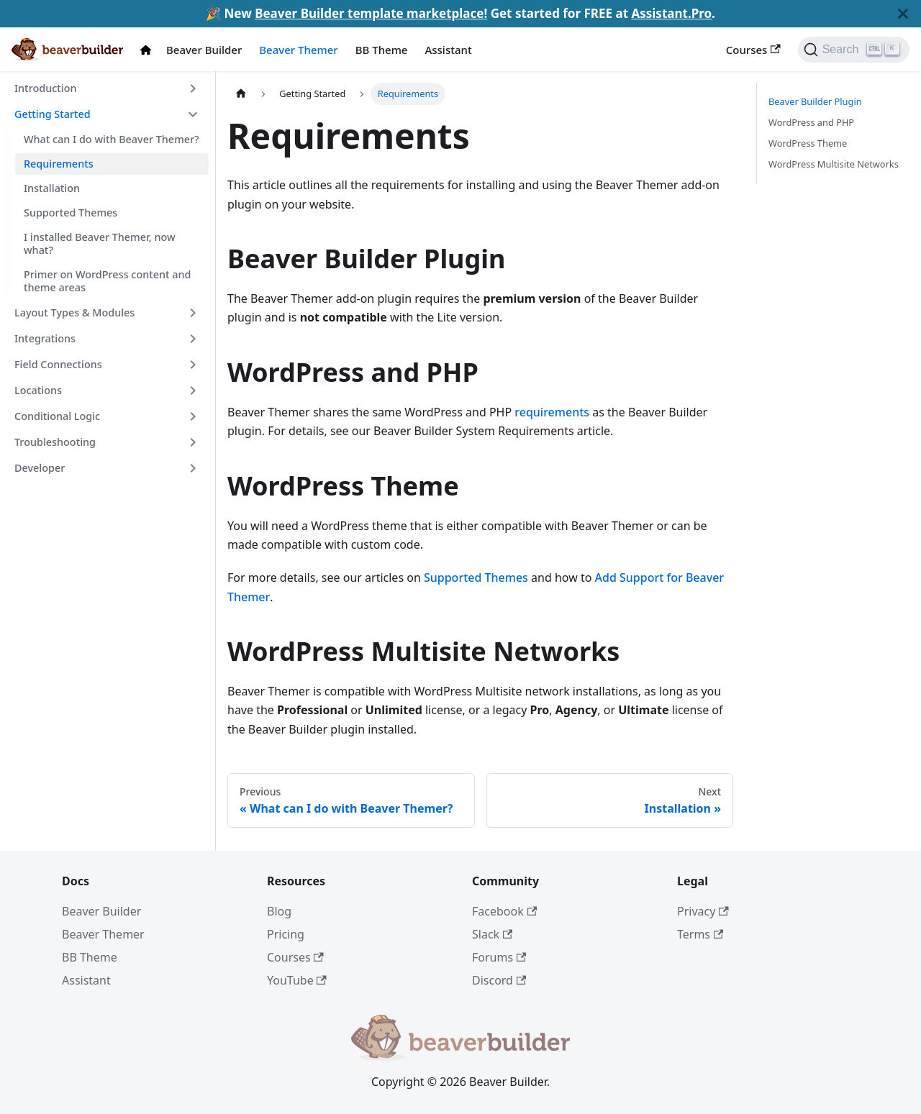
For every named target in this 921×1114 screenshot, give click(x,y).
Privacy (703, 911)
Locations (38, 390)
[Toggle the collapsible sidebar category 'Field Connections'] (193, 364)
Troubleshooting (55, 442)
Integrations (45, 338)
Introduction (45, 88)
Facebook (504, 911)
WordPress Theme (807, 143)
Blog (279, 911)
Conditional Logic (57, 416)
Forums (499, 957)
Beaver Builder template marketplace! (371, 13)
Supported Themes (70, 212)
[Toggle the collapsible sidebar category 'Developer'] (193, 468)
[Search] (853, 50)
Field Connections (58, 364)
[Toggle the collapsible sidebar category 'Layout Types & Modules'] (193, 312)
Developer (39, 468)
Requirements (59, 163)
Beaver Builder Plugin (815, 101)
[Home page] (241, 94)
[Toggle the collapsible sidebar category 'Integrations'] (193, 338)
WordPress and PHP (811, 122)
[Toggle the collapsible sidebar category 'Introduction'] (193, 88)
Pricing (285, 934)
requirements (551, 412)
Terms (700, 934)
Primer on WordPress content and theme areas (107, 281)
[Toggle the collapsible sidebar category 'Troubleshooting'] (193, 442)
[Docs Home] (149, 50)
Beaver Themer (298, 49)
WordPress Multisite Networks (833, 163)
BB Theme (381, 49)
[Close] (903, 13)
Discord (499, 980)
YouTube (297, 980)
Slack (492, 934)
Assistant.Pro (671, 13)
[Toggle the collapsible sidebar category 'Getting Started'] (193, 114)
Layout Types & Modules (74, 312)
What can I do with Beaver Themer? (111, 139)
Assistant (448, 49)
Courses (753, 49)
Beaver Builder (204, 49)
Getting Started (52, 114)
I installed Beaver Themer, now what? (100, 243)
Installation (52, 188)
